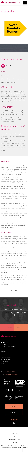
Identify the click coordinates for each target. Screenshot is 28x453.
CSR (14, 436)
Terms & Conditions (14, 434)
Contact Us (14, 412)
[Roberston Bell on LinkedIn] (14, 423)
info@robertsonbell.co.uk (11, 374)
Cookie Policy (14, 442)
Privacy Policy (14, 431)
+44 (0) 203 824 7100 (9, 372)
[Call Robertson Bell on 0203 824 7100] (20, 2)
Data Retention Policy (14, 439)
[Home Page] (8, 2)
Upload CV (14, 406)
